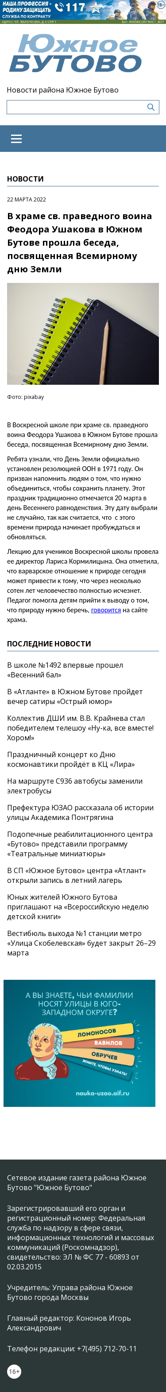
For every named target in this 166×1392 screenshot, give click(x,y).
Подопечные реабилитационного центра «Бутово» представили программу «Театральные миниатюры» (80, 843)
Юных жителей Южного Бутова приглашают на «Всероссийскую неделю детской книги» (78, 906)
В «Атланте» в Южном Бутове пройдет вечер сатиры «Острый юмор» (75, 696)
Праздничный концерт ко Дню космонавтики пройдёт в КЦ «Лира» (71, 759)
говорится (106, 610)
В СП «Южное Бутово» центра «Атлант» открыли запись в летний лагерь (76, 875)
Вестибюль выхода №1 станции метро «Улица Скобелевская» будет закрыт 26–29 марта (81, 943)
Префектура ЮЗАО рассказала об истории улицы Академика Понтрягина (80, 812)
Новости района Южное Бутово (63, 89)
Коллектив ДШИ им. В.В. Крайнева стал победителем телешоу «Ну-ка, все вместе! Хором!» (80, 727)
